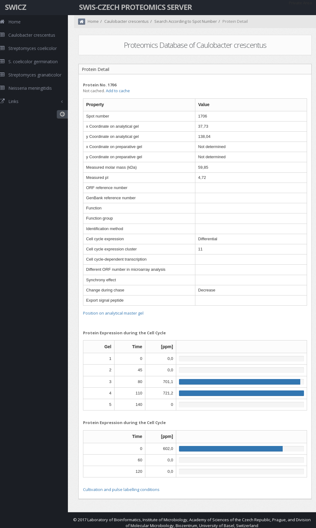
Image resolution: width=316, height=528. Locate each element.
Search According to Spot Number (185, 21)
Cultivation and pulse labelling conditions (121, 489)
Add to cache (118, 90)
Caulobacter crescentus (126, 21)
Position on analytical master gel (113, 313)
